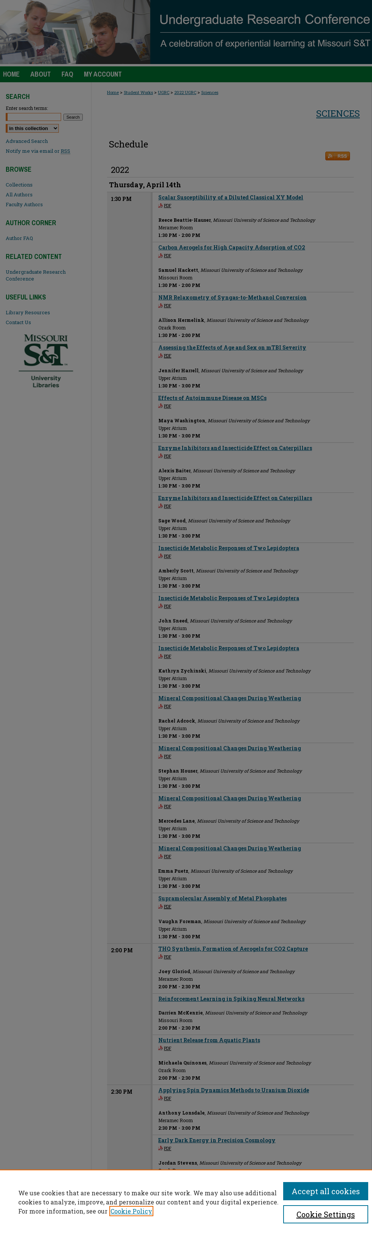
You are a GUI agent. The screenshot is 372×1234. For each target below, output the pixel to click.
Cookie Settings (325, 1214)
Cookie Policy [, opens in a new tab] (131, 1211)
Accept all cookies (326, 1191)
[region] (186, 1202)
